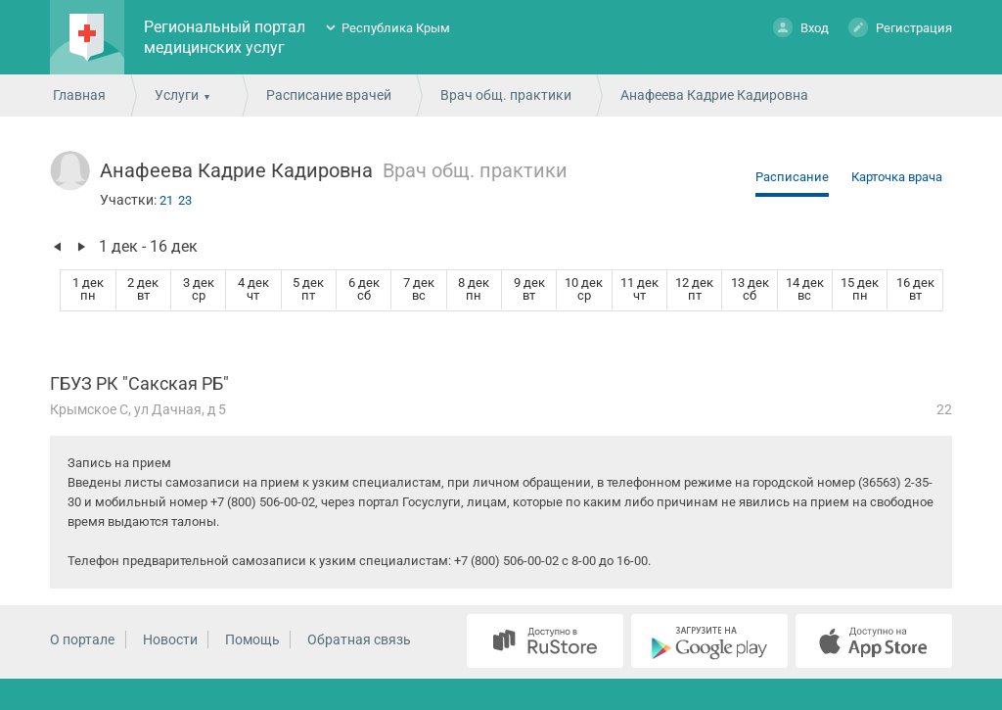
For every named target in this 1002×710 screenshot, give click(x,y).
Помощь (252, 639)
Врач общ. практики (505, 95)
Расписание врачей (328, 95)
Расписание (792, 176)
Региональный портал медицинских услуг (224, 37)
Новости (170, 639)
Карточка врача (896, 176)
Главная (79, 95)
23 (185, 200)
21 (166, 200)
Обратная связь (359, 639)
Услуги (177, 95)
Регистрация (900, 27)
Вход (801, 27)
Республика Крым (396, 28)
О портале (82, 639)
